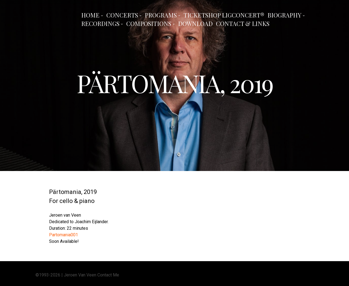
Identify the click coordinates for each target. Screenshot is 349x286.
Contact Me (108, 274)
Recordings (100, 23)
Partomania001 (63, 234)
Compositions (148, 23)
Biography (284, 15)
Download (195, 23)
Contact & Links (242, 23)
